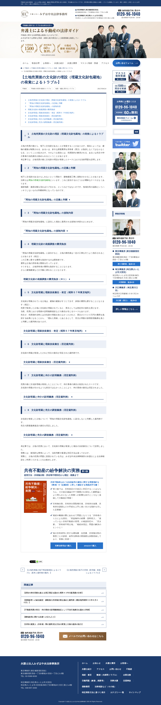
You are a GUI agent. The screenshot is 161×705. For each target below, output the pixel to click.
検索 (136, 132)
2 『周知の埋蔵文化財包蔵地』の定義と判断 (44, 103)
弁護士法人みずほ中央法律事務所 (40, 663)
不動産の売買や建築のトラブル (41, 68)
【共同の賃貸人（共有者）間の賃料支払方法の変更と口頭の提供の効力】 (53, 624)
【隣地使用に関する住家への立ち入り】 (39, 617)
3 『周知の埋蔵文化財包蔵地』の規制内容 (43, 106)
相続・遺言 (87, 675)
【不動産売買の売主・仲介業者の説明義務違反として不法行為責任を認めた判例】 (57, 610)
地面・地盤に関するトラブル (63, 68)
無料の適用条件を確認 (48, 55)
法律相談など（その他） (105, 686)
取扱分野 (36, 63)
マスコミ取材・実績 (89, 63)
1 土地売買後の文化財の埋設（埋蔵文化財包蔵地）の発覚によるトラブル (55, 100)
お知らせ (96, 663)
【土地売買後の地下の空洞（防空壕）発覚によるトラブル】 (83, 571)
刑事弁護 (114, 681)
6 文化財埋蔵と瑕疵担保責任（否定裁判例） (44, 116)
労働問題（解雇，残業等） (93, 681)
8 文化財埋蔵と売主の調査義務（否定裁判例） (44, 122)
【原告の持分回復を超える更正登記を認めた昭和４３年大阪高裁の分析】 (53, 593)
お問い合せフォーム (124, 63)
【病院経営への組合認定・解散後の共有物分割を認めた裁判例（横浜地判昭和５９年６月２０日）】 (60, 601)
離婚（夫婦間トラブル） (107, 675)
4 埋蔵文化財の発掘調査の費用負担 (40, 109)
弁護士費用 (72, 63)
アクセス (105, 63)
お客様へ (47, 63)
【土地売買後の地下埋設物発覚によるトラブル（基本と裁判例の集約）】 (43, 571)
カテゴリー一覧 (117, 692)
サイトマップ (135, 692)
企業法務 (127, 675)
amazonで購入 (90, 546)
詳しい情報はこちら (125, 309)
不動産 (27, 68)
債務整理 (86, 686)
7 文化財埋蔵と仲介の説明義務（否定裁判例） (44, 119)
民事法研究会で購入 (63, 546)
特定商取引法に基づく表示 (93, 692)
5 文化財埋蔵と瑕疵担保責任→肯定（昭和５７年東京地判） (50, 113)
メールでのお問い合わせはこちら (86, 636)
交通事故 (127, 681)
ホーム (25, 63)
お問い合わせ (115, 669)
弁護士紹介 (59, 63)
